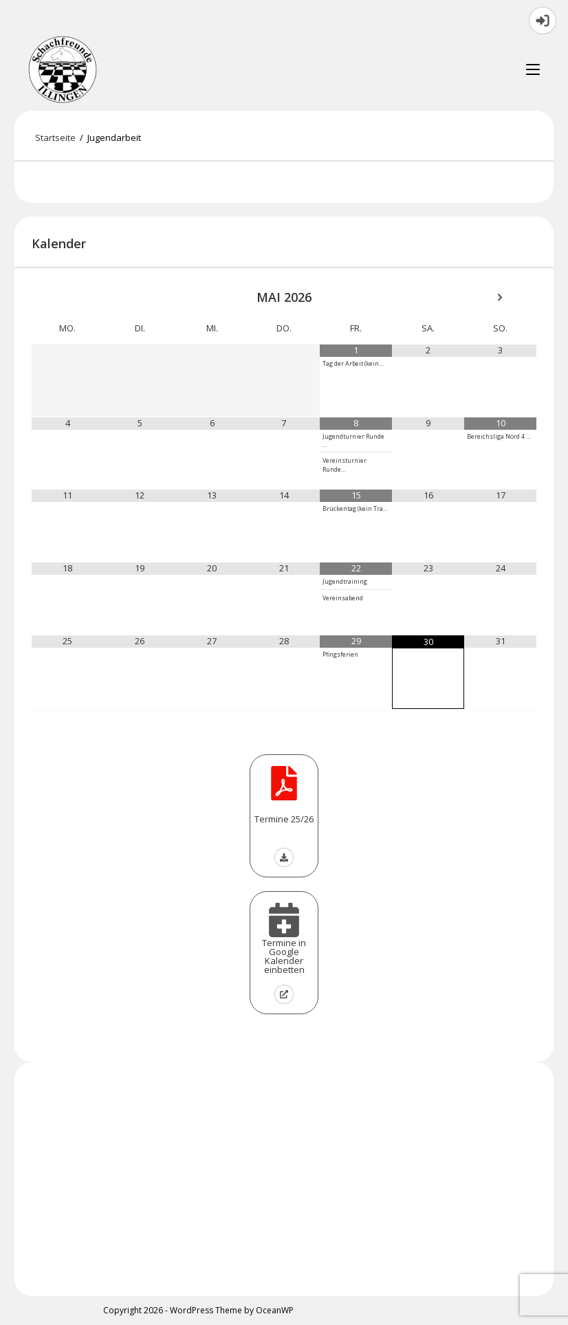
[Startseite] (55, 137)
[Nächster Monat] (500, 298)
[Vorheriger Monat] (68, 298)
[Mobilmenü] (533, 69)
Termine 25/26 (284, 819)
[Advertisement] (284, 1179)
